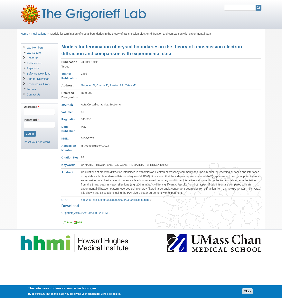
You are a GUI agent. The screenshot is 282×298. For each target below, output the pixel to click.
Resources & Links (38, 84)
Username (30, 106)
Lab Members (35, 47)
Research (32, 57)
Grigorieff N (88, 85)
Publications (38, 33)
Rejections (33, 68)
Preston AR (117, 85)
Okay (247, 292)
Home (24, 33)
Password (30, 119)
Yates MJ (130, 85)
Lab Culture (34, 52)
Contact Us (33, 94)
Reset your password (37, 142)
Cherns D (102, 85)
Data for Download (38, 78)
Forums (31, 89)
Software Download (39, 73)
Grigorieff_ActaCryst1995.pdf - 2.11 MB (85, 212)
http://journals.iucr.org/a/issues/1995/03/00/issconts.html (116, 199)
